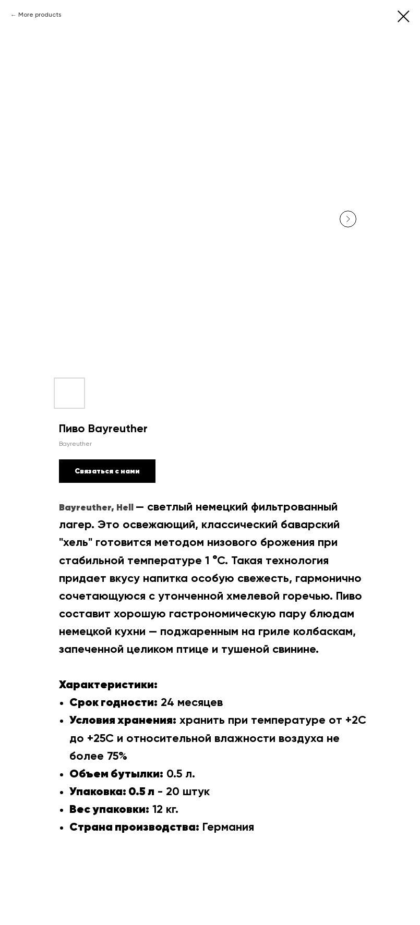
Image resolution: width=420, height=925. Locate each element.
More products (39, 15)
